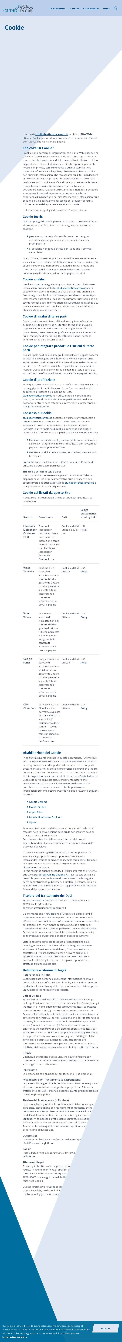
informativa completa (15, 1337)
